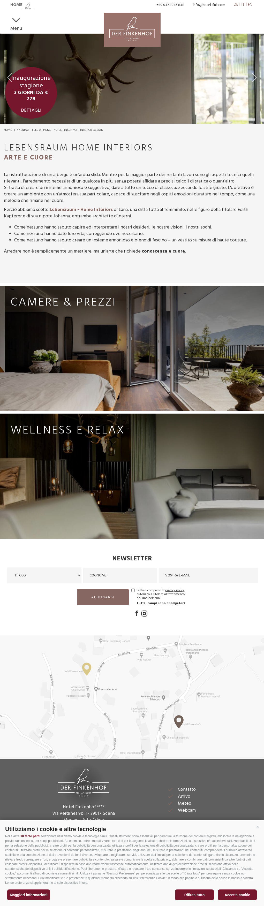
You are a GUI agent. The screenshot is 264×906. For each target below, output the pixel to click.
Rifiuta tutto (194, 895)
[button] (257, 827)
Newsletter (132, 559)
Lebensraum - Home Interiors (81, 210)
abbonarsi (103, 597)
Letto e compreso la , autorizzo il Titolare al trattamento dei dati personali (161, 594)
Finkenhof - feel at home (32, 130)
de (236, 5)
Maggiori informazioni (28, 895)
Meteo (184, 803)
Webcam (187, 810)
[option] (132, 79)
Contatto (187, 789)
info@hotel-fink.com (209, 5)
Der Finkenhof (83, 782)
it (243, 5)
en (250, 5)
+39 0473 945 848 (170, 5)
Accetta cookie (237, 895)
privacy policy (174, 590)
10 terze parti (30, 836)
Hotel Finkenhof (66, 130)
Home (8, 130)
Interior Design (91, 130)
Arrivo (184, 796)
